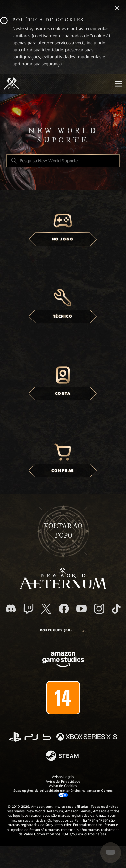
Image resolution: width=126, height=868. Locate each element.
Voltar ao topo (63, 531)
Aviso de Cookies (63, 785)
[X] (46, 609)
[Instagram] (99, 609)
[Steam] (63, 756)
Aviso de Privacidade (63, 781)
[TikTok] (116, 609)
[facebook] (64, 609)
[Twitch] (28, 609)
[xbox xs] (87, 737)
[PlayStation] (30, 737)
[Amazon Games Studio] (63, 660)
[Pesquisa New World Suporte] (63, 160)
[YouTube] (81, 609)
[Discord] (11, 608)
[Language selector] (63, 630)
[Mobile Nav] (118, 84)
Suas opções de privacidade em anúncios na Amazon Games (63, 792)
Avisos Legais (63, 777)
